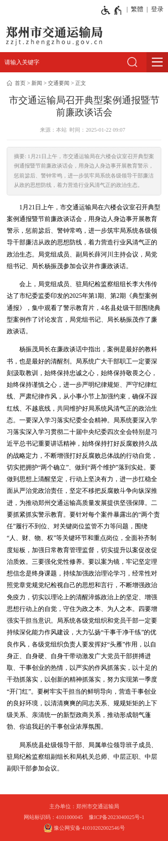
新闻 (36, 83)
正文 (80, 83)
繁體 (137, 9)
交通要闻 (58, 83)
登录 (157, 9)
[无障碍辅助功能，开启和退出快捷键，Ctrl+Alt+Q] (111, 10)
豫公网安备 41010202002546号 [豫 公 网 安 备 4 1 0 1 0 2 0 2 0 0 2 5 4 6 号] (84, 827)
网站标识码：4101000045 (53, 817)
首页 (20, 83)
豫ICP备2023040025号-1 (117, 817)
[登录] (155, 9)
